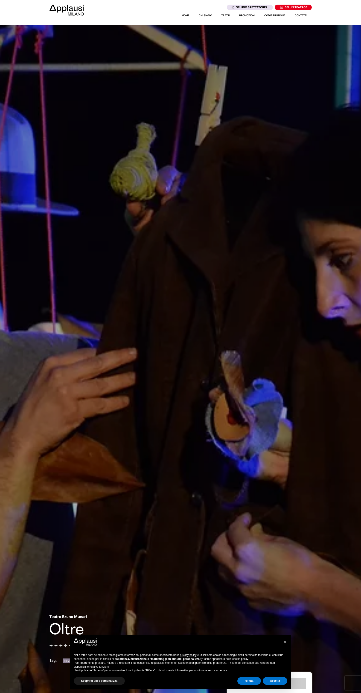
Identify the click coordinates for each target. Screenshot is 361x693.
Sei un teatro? (293, 7)
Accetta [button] (275, 680)
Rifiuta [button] (249, 680)
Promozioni (247, 15)
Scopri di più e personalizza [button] (99, 680)
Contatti (301, 15)
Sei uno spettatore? (249, 7)
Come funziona (274, 15)
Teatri (225, 15)
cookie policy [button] (240, 659)
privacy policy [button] (188, 655)
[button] (285, 642)
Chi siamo (205, 15)
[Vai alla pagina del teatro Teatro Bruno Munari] (68, 616)
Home (185, 15)
